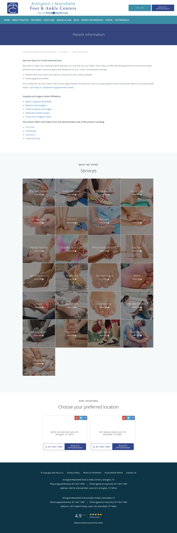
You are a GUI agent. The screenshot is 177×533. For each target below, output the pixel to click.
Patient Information (80, 52)
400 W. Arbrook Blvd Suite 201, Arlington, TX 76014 (64, 433)
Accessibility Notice (114, 472)
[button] (163, 8)
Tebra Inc (59, 472)
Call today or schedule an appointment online (52, 87)
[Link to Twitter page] (81, 418)
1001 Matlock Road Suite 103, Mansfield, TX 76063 (112, 433)
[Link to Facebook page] (85, 418)
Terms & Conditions (92, 472)
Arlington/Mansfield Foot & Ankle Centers (40, 52)
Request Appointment (75, 446)
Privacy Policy (73, 472)
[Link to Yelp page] (77, 418)
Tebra (100, 523)
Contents (64, 52)
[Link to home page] (39, 8)
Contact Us (131, 472)
